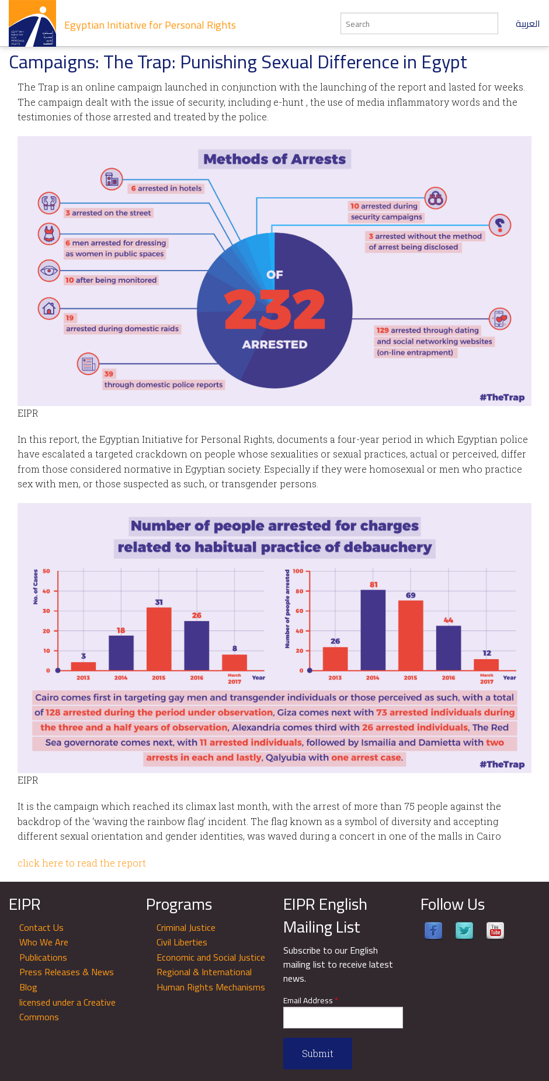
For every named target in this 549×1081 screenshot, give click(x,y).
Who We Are (43, 942)
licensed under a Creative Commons (67, 1009)
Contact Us (41, 927)
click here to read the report (82, 863)
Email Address (310, 1001)
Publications (43, 957)
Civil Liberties (182, 942)
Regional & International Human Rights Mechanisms (211, 979)
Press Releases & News (66, 971)
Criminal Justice (186, 927)
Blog (28, 987)
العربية (528, 23)
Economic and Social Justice (211, 957)
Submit (317, 1053)
